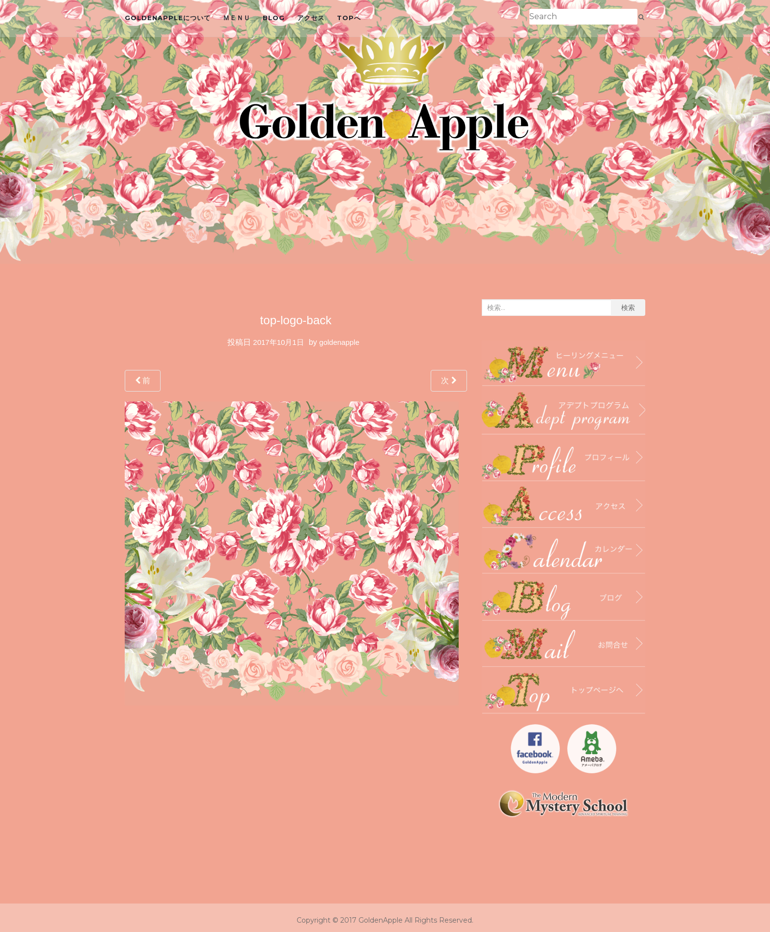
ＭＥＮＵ (236, 18)
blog (274, 18)
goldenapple (339, 342)
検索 (628, 307)
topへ (349, 18)
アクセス (311, 18)
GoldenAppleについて (168, 18)
